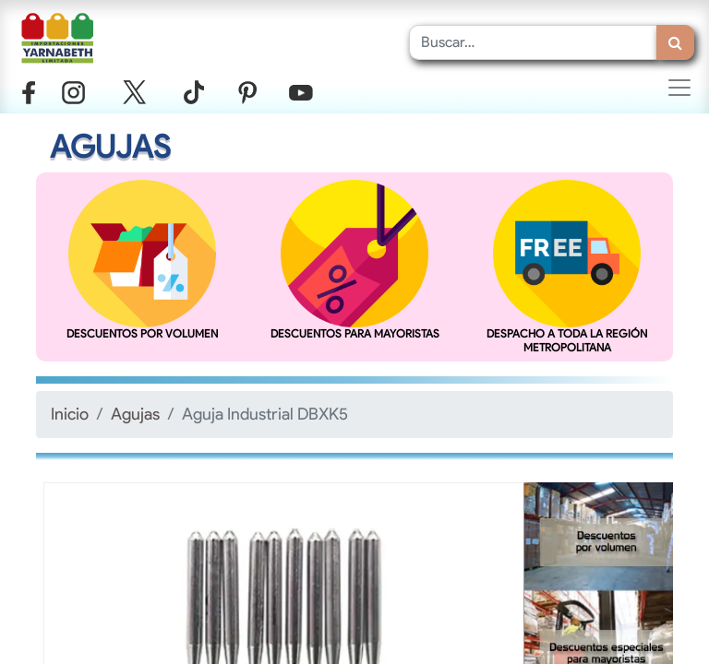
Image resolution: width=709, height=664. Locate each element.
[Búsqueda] (675, 42)
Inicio (70, 413)
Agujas (135, 413)
